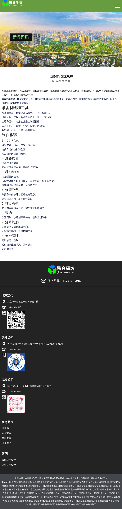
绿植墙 (5, 428)
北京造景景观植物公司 (81, 489)
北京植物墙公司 (84, 493)
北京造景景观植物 (51, 486)
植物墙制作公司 (63, 504)
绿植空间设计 (9, 465)
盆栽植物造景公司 (100, 482)
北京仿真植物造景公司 (60, 489)
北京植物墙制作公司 (14, 497)
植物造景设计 (104, 501)
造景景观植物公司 (68, 486)
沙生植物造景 (35, 501)
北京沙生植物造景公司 (86, 501)
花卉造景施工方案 (102, 497)
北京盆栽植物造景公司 (38, 489)
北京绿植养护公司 (68, 493)
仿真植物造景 (34, 482)
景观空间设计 (9, 459)
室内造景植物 (86, 482)
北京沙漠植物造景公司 (102, 489)
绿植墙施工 (10, 501)
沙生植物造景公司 (67, 501)
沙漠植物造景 (73, 482)
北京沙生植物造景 (50, 501)
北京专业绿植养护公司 (28, 493)
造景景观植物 (47, 482)
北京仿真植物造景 (17, 486)
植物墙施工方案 (78, 504)
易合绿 (113, 501)
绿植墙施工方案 (69, 497)
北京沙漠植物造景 (85, 486)
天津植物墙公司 (99, 493)
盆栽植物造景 (60, 482)
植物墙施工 (91, 504)
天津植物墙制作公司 (33, 497)
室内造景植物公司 (19, 489)
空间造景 (6, 438)
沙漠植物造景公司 (102, 486)
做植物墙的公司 (48, 504)
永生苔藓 (6, 433)
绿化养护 (6, 443)
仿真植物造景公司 (34, 486)
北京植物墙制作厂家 (52, 497)
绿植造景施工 (22, 501)
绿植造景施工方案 (85, 497)
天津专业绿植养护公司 (49, 493)
